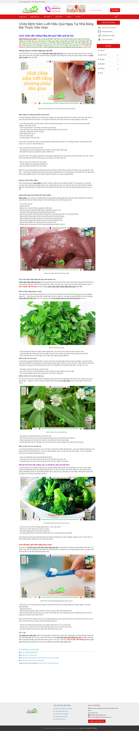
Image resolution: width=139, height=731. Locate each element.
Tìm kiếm (115, 10)
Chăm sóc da (35, 17)
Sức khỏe (48, 17)
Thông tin (108, 69)
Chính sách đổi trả (60, 719)
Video (69, 17)
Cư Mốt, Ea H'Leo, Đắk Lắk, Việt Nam (48, 663)
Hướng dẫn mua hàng (61, 716)
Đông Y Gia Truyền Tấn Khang (63, 708)
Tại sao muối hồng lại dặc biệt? (29, 652)
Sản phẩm (59, 17)
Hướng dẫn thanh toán (61, 711)
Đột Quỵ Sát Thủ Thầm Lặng (28, 655)
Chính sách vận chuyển (61, 714)
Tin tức (78, 17)
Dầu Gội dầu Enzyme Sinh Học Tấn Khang (32, 660)
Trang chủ (22, 17)
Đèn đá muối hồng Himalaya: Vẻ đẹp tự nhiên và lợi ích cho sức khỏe (39, 658)
